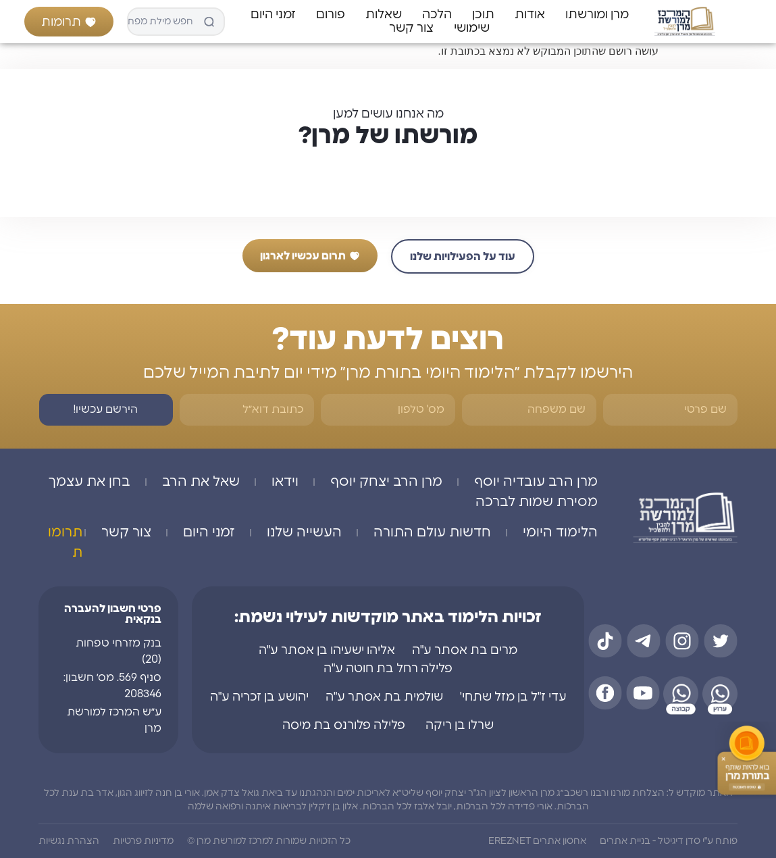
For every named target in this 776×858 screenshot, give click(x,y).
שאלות (383, 15)
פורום (330, 15)
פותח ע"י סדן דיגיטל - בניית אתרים (669, 841)
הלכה (437, 15)
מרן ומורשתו (597, 15)
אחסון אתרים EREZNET (537, 841)
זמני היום (273, 15)
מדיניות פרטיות (143, 841)
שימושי (472, 28)
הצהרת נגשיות (68, 841)
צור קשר (411, 28)
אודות (530, 15)
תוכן (483, 15)
